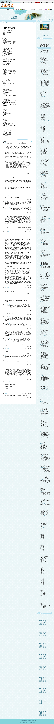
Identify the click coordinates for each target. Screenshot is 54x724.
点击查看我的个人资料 (45, 35)
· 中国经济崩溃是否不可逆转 (44, 312)
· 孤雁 (40, 601)
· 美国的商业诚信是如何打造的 (44, 482)
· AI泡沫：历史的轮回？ (43, 71)
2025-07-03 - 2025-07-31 (42, 625)
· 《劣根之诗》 (42, 526)
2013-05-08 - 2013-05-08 (42, 677)
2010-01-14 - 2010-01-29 (42, 714)
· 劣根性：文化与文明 (43, 113)
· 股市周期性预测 (42, 299)
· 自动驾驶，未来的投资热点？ (44, 68)
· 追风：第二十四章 (42, 578)
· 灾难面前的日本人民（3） (43, 332)
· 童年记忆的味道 (42, 590)
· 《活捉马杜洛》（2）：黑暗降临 (44, 143)
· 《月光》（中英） (42, 231)
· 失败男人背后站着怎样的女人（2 (44, 413)
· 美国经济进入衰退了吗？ (43, 357)
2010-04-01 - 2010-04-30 (42, 712)
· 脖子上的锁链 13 (42, 221)
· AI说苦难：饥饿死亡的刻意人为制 (45, 307)
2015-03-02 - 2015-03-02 (42, 666)
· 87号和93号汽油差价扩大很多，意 (45, 458)
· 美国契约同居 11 (42, 127)
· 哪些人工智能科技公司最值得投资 (45, 296)
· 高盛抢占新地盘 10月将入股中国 (44, 323)
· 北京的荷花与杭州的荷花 (43, 215)
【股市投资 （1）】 (42, 289)
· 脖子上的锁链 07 (42, 228)
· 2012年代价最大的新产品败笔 (44, 377)
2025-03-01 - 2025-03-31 (42, 630)
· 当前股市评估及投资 (43, 352)
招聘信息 (28, 720)
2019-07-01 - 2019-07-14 (42, 643)
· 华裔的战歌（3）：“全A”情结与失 (45, 275)
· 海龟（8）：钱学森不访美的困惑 (44, 478)
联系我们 (46, 0)
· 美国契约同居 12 (42, 126)
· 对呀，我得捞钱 (42, 546)
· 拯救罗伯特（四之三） (43, 561)
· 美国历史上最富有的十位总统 (44, 446)
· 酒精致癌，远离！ (42, 251)
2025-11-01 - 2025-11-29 (42, 621)
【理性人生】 (41, 410)
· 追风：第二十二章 (42, 580)
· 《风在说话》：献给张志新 (44, 209)
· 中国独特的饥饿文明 (43, 119)
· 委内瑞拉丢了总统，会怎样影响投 (45, 106)
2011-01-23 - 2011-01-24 (42, 705)
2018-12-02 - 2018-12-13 (42, 646)
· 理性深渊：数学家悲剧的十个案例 (45, 207)
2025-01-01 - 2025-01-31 (42, 632)
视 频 (32, 2)
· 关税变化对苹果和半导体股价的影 (45, 70)
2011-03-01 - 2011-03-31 (42, 703)
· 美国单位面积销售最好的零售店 (44, 378)
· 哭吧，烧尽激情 (42, 547)
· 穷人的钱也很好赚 (42, 380)
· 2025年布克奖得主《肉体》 (44, 188)
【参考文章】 (41, 443)
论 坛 (42, 2)
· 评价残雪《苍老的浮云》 (43, 170)
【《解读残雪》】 (42, 162)
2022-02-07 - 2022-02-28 (42, 641)
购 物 (52, 2)
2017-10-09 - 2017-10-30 (42, 656)
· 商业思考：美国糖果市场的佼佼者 (45, 487)
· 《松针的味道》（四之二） (44, 136)
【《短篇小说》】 (42, 132)
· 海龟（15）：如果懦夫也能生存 (44, 470)
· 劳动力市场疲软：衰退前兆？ (44, 354)
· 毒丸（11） (41, 392)
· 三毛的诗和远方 (42, 536)
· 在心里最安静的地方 (43, 233)
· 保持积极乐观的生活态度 (43, 422)
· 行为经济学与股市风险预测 (44, 300)
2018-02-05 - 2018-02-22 (42, 653)
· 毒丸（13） (41, 390)
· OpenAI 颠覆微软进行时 (43, 58)
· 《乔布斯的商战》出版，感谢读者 (45, 493)
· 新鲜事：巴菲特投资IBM (43, 448)
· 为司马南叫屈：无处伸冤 (43, 152)
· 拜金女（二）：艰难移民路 (44, 556)
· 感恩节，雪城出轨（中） (43, 594)
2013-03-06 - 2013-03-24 (42, 679)
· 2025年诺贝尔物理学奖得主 (44, 264)
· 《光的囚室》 (42, 239)
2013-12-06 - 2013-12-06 (42, 671)
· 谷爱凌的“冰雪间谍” (43, 154)
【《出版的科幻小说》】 (43, 73)
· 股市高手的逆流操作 (43, 102)
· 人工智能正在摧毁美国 (43, 456)
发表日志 (14, 9)
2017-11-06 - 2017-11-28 (42, 655)
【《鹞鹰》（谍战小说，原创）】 (44, 387)
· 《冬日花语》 (42, 604)
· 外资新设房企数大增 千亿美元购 (44, 403)
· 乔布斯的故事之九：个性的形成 (44, 511)
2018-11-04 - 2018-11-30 (42, 647)
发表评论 (30, 139)
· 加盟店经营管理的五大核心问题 (44, 322)
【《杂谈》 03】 (42, 242)
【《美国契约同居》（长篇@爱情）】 (45, 120)
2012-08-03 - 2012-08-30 (42, 687)
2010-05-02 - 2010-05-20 (42, 711)
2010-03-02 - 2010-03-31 (42, 713)
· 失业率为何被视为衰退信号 (44, 104)
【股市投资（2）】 (42, 61)
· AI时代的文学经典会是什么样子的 (45, 197)
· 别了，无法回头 (42, 545)
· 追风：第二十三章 (42, 579)
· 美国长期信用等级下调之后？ (44, 432)
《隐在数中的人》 (5, 22)
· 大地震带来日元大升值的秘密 (44, 330)
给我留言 (27, 9)
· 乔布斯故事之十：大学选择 (44, 510)
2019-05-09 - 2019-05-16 (42, 645)
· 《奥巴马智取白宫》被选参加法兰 (45, 500)
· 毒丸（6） (41, 398)
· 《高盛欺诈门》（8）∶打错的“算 (44, 358)
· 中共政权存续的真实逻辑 (43, 115)
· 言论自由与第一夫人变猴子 (44, 437)
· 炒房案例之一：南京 (43, 402)
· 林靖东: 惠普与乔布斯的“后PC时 (44, 453)
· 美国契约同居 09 (42, 129)
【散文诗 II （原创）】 (43, 515)
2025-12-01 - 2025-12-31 (42, 620)
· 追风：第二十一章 (42, 581)
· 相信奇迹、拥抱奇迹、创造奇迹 (44, 426)
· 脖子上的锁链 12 (42, 222)
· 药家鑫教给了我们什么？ (43, 345)
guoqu (6, 201)
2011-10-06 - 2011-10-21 (42, 698)
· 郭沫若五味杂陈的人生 (43, 114)
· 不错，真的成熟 (42, 550)
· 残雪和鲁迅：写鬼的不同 (43, 161)
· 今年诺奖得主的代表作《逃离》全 (45, 492)
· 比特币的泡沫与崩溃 (43, 356)
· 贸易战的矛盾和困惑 (43, 283)
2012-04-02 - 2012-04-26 (42, 691)
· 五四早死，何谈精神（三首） (44, 211)
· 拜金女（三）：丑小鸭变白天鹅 (44, 555)
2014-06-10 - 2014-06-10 (42, 669)
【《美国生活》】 (42, 455)
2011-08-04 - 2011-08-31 (42, 700)
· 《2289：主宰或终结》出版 (44, 74)
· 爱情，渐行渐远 (42, 548)
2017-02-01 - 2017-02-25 (42, 664)
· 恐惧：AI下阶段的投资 (43, 195)
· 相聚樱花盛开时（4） (43, 572)
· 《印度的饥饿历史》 (43, 117)
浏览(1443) (19, 139)
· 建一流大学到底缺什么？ (43, 433)
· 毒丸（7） (41, 397)
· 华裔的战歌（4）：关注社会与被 (44, 274)
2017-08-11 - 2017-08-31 (42, 658)
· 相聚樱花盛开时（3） (43, 573)
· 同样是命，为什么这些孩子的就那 (45, 434)
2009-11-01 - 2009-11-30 (42, 716)
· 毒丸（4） (41, 400)
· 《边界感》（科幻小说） (43, 94)
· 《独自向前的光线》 (43, 516)
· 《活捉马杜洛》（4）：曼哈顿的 (44, 141)
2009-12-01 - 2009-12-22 (42, 715)
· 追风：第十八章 (42, 584)
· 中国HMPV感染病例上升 (43, 311)
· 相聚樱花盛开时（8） (43, 569)
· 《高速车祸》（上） (43, 139)
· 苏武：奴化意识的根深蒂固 (44, 287)
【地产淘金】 (41, 401)
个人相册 (22, 9)
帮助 (50, 9)
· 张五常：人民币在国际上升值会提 (45, 494)
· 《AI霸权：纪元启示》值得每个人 (44, 44)
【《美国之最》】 (42, 375)
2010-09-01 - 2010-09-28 (42, 709)
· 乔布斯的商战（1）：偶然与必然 (44, 342)
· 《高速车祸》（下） (43, 138)
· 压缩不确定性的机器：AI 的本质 (44, 39)
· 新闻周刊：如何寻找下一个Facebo (45, 480)
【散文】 (41, 206)
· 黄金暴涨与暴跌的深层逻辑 (44, 64)
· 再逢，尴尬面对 (42, 549)
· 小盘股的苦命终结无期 (43, 295)
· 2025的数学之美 (42, 252)
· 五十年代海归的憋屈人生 (43, 238)
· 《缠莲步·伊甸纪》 (42, 517)
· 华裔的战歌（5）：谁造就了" (44, 273)
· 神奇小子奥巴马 (42, 425)
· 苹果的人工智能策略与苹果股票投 (45, 364)
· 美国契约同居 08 (42, 130)
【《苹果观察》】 (42, 363)
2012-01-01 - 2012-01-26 (42, 694)
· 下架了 (41, 502)
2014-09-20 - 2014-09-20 (42, 668)
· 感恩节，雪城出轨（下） (43, 593)
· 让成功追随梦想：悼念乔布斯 (44, 343)
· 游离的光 (41, 533)
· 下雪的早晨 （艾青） (43, 499)
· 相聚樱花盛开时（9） (43, 568)
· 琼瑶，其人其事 (42, 538)
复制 (49, 19)
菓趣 (5, 142)
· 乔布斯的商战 (42, 365)
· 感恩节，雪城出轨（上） (43, 595)
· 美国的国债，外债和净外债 (44, 355)
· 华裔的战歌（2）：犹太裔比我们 (44, 276)
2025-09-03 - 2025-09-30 (42, 623)
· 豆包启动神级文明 (42, 59)
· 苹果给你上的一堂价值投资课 (44, 336)
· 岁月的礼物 (41, 522)
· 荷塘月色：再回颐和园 (43, 524)
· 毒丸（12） (41, 391)
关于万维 (51, 0)
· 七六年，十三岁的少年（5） (44, 596)
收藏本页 (52, 19)
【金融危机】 (41, 351)
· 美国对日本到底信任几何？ (44, 329)
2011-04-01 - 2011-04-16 (42, 702)
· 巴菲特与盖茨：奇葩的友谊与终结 (45, 254)
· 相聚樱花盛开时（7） (43, 570)
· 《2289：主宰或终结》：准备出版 (45, 75)
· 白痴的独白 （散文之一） (43, 216)
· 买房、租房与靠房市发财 (43, 409)
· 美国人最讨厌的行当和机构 (44, 379)
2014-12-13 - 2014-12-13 (42, 667)
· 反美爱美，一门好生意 (43, 150)
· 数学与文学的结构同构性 (43, 187)
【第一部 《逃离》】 (43, 539)
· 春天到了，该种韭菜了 (43, 606)
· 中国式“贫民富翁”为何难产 (44, 435)
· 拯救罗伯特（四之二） (43, 562)
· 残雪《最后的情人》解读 (43, 166)
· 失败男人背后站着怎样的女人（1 (44, 415)
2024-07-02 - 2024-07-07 (42, 635)
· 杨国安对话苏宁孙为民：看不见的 (45, 319)
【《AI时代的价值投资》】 (43, 96)
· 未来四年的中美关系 (43, 250)
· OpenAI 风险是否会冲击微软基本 (44, 103)
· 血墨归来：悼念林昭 (43, 309)
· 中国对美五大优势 (42, 442)
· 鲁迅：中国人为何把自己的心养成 (45, 159)
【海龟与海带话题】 (42, 467)
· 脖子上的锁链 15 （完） (43, 219)
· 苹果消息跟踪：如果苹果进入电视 (45, 504)
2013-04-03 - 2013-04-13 (42, 678)
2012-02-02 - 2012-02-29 (42, 693)
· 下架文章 (41, 501)
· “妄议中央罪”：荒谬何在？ (44, 148)
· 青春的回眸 (41, 217)
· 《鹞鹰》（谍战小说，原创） (44, 388)
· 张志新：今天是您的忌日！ (44, 310)
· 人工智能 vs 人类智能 (43, 204)
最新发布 (41, 38)
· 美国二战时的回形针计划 (43, 284)
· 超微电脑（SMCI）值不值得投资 (44, 298)
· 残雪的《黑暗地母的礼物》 (44, 172)
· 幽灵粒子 (41, 591)
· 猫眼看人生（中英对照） (43, 95)
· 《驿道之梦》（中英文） (43, 241)
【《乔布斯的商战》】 (43, 335)
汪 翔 (15, 17)
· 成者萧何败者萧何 (42, 490)
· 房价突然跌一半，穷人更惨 (44, 408)
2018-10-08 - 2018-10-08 (42, 648)
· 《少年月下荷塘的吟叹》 (43, 523)
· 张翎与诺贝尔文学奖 (43, 175)
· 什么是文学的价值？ (43, 184)
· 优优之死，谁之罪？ (43, 147)
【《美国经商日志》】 (43, 479)
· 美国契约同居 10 (42, 128)
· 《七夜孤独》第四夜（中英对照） (45, 82)
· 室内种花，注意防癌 (43, 607)
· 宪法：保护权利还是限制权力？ (44, 244)
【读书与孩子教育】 (42, 344)
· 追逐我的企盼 (42, 421)
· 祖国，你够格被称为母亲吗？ (44, 468)
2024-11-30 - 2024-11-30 (42, 634)
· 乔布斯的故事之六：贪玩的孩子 (44, 514)
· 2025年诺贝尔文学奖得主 (43, 262)
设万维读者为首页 (16, 0)
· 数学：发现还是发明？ (43, 288)
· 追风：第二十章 (42, 582)
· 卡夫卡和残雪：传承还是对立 (44, 173)
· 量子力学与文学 (42, 186)
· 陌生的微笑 (41, 423)
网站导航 (31, 720)
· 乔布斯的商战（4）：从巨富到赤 (44, 341)
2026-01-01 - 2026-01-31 (42, 619)
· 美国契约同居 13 (42, 125)
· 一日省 (41, 420)
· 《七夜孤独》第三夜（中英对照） (45, 83)
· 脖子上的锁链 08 (42, 227)
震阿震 (9, 195)
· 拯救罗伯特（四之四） (43, 558)
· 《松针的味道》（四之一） (44, 137)
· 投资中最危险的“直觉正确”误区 (44, 62)
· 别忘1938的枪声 (42, 534)
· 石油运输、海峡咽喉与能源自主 (44, 255)
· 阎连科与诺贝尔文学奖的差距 (44, 177)
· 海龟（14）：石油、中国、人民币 (45, 471)
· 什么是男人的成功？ (43, 414)
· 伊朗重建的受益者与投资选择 (43, 45)
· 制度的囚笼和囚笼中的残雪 (44, 171)
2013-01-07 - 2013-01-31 (42, 681)
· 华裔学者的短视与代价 (43, 285)
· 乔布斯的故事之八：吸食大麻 (44, 512)
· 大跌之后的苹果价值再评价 (44, 369)
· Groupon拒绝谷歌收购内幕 (43, 317)
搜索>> (8, 9)
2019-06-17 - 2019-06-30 (42, 644)
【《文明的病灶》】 (42, 108)
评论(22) (25, 139)
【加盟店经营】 (42, 313)
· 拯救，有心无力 (42, 544)
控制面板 (18, 9)
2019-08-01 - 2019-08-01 (42, 642)
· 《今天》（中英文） (43, 208)
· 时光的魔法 (41, 521)
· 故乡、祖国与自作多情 (43, 469)
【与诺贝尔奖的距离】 (43, 174)
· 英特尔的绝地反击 (42, 57)
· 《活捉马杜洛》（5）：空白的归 (44, 140)
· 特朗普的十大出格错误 (43, 153)
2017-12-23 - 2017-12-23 (42, 654)
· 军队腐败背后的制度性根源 (44, 308)
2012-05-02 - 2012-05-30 (42, 690)
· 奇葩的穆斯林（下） (43, 559)
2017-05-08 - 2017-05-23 (42, 660)
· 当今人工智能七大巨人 (43, 200)
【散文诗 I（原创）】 (43, 527)
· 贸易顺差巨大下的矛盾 (43, 249)
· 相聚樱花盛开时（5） (43, 571)
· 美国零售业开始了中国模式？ (44, 488)
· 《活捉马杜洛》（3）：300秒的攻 (45, 142)
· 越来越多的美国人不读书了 (44, 346)
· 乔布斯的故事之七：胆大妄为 (44, 513)
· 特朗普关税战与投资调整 (43, 72)
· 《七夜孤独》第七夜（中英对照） (45, 79)
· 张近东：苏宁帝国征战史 (43, 320)
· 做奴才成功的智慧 (42, 149)
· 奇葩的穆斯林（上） (43, 560)
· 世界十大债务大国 (42, 447)
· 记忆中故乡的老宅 (42, 592)
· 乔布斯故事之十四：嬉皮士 (44, 505)
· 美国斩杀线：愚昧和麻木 (43, 302)
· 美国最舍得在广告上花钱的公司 (44, 381)
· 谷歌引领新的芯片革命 (43, 198)
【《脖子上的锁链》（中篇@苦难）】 (45, 218)
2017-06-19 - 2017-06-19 (42, 659)
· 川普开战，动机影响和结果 (44, 243)
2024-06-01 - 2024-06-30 (42, 636)
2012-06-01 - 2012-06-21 (42, 689)
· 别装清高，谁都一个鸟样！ (44, 151)
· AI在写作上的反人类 (43, 185)
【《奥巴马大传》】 (42, 419)
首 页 (23, 2)
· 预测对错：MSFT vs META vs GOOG (45, 97)
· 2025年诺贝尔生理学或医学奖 (44, 263)
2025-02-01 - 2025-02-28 (42, 631)
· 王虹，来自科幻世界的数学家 (44, 210)
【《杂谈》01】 (42, 277)
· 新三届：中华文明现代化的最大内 (45, 306)
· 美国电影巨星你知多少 (43, 376)
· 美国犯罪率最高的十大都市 (44, 386)
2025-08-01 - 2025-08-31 (42, 624)
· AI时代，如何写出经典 (43, 199)
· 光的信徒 (41, 528)
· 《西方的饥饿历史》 (43, 116)
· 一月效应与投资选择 (43, 353)
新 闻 (28, 2)
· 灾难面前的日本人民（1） (43, 334)
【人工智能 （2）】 (42, 194)
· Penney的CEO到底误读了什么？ (44, 367)
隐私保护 (34, 720)
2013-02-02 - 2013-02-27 (42, 680)
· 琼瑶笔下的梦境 (42, 537)
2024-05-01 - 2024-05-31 (42, 637)
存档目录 (41, 613)
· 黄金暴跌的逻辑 (42, 290)
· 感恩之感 (41, 412)
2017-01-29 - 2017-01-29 (42, 665)
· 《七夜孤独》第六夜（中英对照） (45, 80)
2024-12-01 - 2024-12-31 (42, 633)
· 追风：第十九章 (42, 583)
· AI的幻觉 (41, 196)
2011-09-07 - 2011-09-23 (42, 699)
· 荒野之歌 (41, 525)
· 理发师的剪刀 (42, 286)
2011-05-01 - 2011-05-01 (42, 701)
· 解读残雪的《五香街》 (43, 164)
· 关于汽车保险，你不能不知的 (44, 411)
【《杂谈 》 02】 (42, 253)
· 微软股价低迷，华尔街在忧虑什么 (45, 105)
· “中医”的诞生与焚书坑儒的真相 (44, 109)
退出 (53, 9)
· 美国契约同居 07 (42, 131)
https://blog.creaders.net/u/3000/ (44, 19)
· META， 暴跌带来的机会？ (44, 63)
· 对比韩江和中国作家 (43, 176)
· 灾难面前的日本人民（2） (43, 333)
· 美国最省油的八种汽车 (43, 444)
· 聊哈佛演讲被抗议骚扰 (43, 245)
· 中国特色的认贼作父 (43, 118)
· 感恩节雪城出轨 (42, 93)
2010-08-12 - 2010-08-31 (42, 710)
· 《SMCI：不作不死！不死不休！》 (45, 52)
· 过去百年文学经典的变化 (43, 193)
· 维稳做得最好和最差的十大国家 (44, 385)
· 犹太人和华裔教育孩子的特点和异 (45, 267)
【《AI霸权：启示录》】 (43, 49)
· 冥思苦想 (41, 603)
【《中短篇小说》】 (42, 86)
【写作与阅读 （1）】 (43, 182)
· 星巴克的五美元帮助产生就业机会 (45, 449)
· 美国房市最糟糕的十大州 (43, 445)
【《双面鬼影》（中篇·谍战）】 (44, 389)
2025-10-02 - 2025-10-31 (42, 622)
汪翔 (5, 195)
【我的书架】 (41, 491)
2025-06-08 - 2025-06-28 (42, 626)
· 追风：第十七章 (42, 585)
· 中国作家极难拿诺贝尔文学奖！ (44, 181)
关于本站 (19, 720)
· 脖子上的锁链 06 (42, 229)
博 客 (37, 2)
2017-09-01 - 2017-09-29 (42, 657)
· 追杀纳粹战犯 (42, 535)
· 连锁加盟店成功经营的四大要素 (44, 321)
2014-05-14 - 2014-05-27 (42, 670)
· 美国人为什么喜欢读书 (43, 347)
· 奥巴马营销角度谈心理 (43, 424)
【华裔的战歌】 (42, 265)
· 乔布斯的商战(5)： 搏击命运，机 (44, 340)
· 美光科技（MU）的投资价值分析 (44, 297)
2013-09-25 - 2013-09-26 (42, 675)
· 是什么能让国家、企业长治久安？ (45, 481)
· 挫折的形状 (41, 279)
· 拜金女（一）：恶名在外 (43, 557)
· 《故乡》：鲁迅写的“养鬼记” (44, 160)
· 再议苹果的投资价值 (43, 374)
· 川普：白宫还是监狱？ (43, 460)
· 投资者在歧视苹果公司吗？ (44, 366)
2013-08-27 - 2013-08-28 (42, 676)
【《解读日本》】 (42, 324)
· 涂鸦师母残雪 (42, 163)
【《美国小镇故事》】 (43, 551)
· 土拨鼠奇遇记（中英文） (43, 91)
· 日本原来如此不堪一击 (43, 331)
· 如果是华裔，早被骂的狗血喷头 (44, 459)
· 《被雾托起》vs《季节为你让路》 (45, 234)
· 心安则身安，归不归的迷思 (44, 272)
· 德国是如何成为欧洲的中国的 (44, 454)
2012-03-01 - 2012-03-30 (42, 692)
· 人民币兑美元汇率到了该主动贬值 (45, 466)
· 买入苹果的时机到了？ (43, 69)
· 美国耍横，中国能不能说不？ (44, 465)
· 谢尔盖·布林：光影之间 (43, 589)
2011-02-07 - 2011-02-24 (42, 704)
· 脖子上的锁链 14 (42, 220)
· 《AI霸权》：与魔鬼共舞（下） (44, 60)
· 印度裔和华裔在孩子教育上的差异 (45, 266)
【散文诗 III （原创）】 (43, 230)
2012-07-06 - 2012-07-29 (42, 688)
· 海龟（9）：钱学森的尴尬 (43, 477)
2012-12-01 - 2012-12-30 (42, 682)
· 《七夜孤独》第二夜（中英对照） (45, 84)
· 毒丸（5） (41, 399)
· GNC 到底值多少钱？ (43, 318)
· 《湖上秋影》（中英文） (43, 240)
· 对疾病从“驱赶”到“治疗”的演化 (44, 256)
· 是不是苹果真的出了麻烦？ (44, 368)
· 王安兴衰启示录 (42, 205)
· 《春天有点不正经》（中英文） (44, 46)
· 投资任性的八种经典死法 (43, 107)
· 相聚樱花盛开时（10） (43, 567)
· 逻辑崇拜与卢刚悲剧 (43, 261)
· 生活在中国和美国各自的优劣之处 (45, 457)
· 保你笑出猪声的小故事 (43, 92)
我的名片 (41, 21)
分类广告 (46, 2)
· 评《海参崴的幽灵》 (42, 43)
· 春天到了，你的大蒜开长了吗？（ (45, 605)
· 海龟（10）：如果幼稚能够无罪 (44, 476)
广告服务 (42, 0)
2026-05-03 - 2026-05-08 (42, 614)
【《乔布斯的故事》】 (43, 503)
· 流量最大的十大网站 (43, 489)
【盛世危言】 (41, 431)
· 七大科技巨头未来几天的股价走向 (45, 98)
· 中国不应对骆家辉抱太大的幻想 (44, 268)
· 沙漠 (40, 602)
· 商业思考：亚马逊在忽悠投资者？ (45, 483)
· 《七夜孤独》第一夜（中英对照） (45, 85)
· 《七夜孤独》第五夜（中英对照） (45, 81)
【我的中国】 (41, 301)
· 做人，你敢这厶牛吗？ (43, 436)
